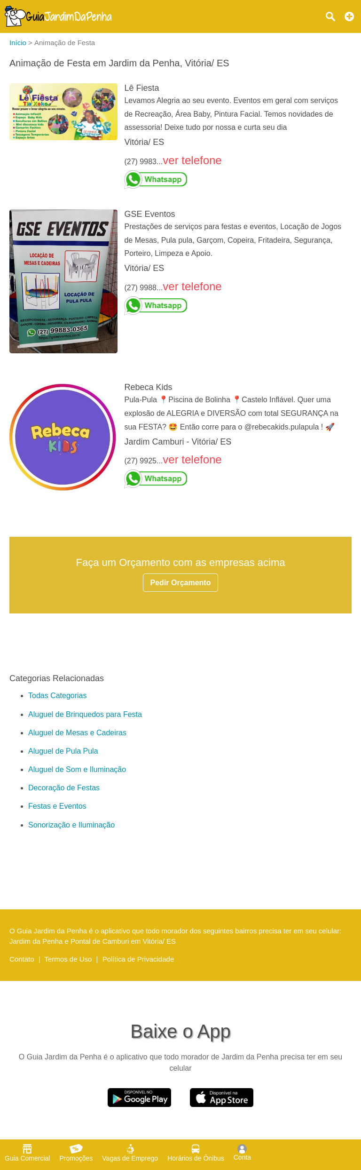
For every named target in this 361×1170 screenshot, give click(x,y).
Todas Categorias (57, 696)
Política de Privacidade (138, 959)
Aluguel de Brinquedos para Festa (85, 714)
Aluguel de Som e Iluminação (77, 769)
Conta (242, 1152)
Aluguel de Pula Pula (63, 751)
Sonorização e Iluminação (71, 825)
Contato (21, 959)
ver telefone (192, 160)
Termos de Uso (68, 959)
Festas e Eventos (57, 806)
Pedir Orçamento (180, 583)
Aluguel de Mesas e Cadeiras (77, 733)
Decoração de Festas (64, 788)
